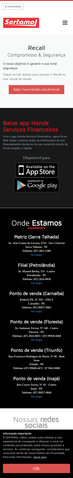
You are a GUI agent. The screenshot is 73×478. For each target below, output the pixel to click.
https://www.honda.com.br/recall (36, 89)
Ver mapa (36, 254)
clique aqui (39, 456)
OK (36, 468)
